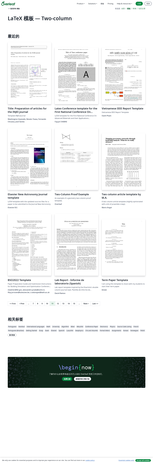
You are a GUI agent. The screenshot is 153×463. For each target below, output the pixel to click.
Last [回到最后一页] (95, 303)
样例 (134, 8)
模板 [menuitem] (102, 3)
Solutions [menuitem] (92, 3)
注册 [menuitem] (139, 3)
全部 (123, 8)
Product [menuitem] (80, 3)
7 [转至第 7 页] (33, 303)
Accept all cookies (143, 460)
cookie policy (89, 460)
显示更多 (12, 335)
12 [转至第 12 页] (58, 303)
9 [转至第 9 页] (42, 303)
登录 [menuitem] (148, 3)
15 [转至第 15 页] (74, 303)
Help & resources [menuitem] (124, 3)
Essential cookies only (126, 460)
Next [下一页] (86, 303)
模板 (128, 8)
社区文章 (142, 8)
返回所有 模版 (14, 9)
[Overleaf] (8, 3)
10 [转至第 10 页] (47, 303)
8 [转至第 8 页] (37, 303)
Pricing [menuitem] (110, 3)
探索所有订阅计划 (82, 379)
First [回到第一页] (13, 303)
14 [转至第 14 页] (69, 303)
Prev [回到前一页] (21, 303)
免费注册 (67, 379)
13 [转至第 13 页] (63, 303)
